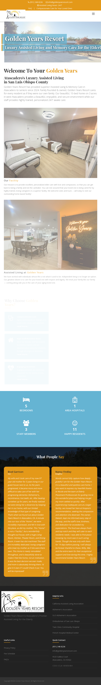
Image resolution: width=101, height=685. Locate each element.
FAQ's (6, 659)
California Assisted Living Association (68, 603)
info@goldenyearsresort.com (60, 2)
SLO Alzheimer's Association (64, 615)
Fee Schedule (9, 653)
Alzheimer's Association (62, 609)
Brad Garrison (15, 471)
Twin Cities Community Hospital (66, 627)
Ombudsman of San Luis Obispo (66, 621)
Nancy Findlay (63, 471)
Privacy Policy (9, 648)
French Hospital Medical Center (66, 633)
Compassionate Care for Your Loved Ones (54, 8)
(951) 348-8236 (36, 2)
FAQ (30, 8)
